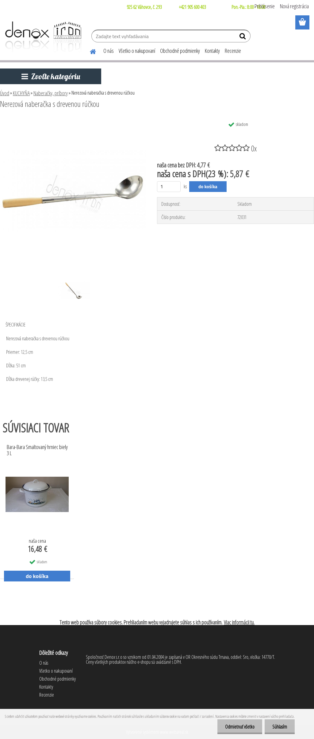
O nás (108, 50)
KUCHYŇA (21, 93)
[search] (243, 37)
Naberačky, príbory (50, 93)
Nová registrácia (294, 6)
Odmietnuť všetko (240, 726)
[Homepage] (89, 51)
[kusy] (169, 186)
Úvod (4, 93)
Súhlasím (279, 726)
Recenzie (233, 50)
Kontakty (212, 50)
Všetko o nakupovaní (137, 50)
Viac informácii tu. (239, 622)
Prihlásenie (265, 6)
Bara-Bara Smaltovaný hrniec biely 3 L (37, 450)
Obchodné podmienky (180, 50)
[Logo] (42, 37)
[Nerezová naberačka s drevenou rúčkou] (73, 120)
